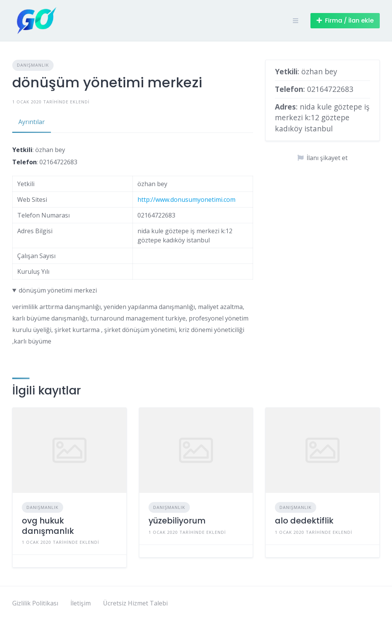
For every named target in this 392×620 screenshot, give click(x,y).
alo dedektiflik (304, 520)
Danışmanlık (33, 65)
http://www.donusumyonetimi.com (186, 199)
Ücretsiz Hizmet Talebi (135, 603)
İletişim (80, 603)
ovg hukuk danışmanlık (48, 525)
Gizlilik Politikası (35, 603)
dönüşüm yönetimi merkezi (58, 290)
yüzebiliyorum (177, 520)
